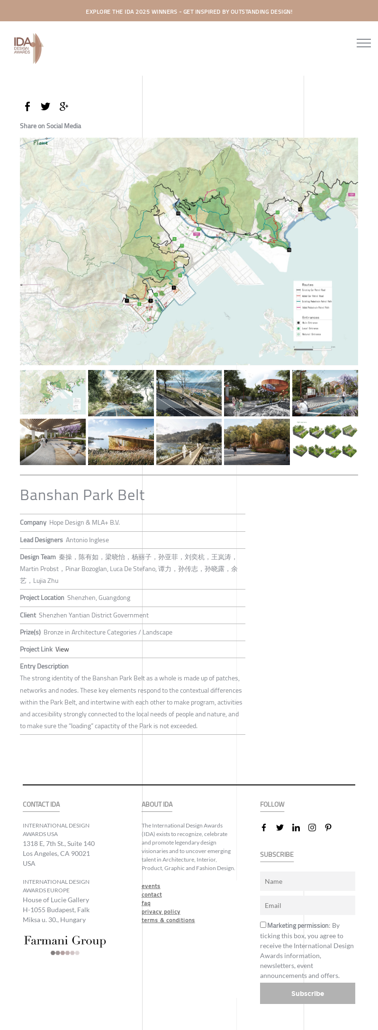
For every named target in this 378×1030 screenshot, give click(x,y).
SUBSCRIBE (277, 855)
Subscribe (307, 993)
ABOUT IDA (157, 805)
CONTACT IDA (41, 805)
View (62, 649)
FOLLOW (272, 805)
